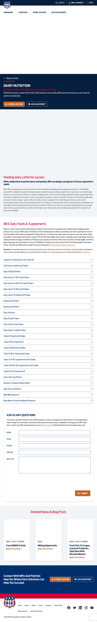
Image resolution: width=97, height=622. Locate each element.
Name (9, 432)
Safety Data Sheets (36, 611)
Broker (34, 605)
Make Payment (22, 611)
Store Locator (14, 104)
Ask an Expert (36, 104)
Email (9, 439)
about (20, 605)
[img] (7, 5)
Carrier (41, 605)
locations (48, 605)
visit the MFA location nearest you (63, 245)
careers (26, 605)
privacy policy (58, 605)
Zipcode (10, 452)
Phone (9, 446)
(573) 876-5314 (85, 252)
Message (10, 459)
